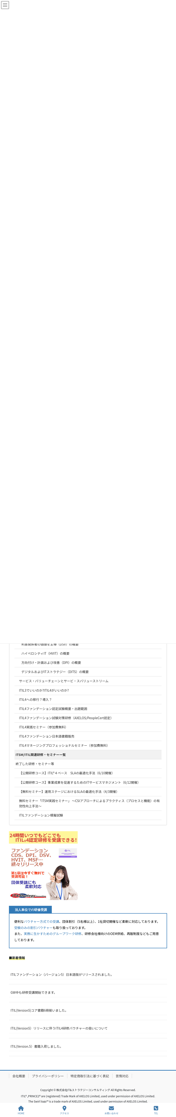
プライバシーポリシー (48, 1076)
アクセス (64, 1110)
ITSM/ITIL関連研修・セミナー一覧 (41, 754)
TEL (156, 1110)
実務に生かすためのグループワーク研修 (52, 933)
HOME (21, 1110)
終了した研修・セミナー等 (35, 763)
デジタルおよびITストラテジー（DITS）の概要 (55, 671)
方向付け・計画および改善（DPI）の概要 (51, 662)
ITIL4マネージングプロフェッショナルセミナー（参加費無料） (64, 745)
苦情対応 (122, 1076)
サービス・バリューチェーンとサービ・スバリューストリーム (63, 681)
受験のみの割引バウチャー (33, 927)
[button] (43, 865)
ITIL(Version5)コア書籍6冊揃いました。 (39, 1010)
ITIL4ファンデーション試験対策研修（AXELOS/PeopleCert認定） (66, 718)
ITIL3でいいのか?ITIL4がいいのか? (44, 690)
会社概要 (18, 1076)
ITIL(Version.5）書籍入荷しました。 (37, 1046)
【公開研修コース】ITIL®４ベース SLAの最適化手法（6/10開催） (67, 773)
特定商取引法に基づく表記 (90, 1076)
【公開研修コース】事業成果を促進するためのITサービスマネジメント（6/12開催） (79, 782)
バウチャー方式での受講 (41, 921)
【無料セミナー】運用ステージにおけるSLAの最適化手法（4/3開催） (69, 791)
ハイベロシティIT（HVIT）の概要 (45, 653)
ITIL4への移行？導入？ (35, 699)
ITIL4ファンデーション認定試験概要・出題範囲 (53, 708)
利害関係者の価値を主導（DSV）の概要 (50, 644)
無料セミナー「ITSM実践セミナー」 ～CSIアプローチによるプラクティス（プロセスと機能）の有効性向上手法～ (89, 803)
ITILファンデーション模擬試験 (41, 815)
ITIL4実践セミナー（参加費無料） (43, 727)
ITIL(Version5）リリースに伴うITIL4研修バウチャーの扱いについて (59, 1028)
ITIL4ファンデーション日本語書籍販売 (46, 736)
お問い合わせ (111, 1110)
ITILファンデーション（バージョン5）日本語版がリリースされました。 (62, 974)
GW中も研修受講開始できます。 (34, 992)
